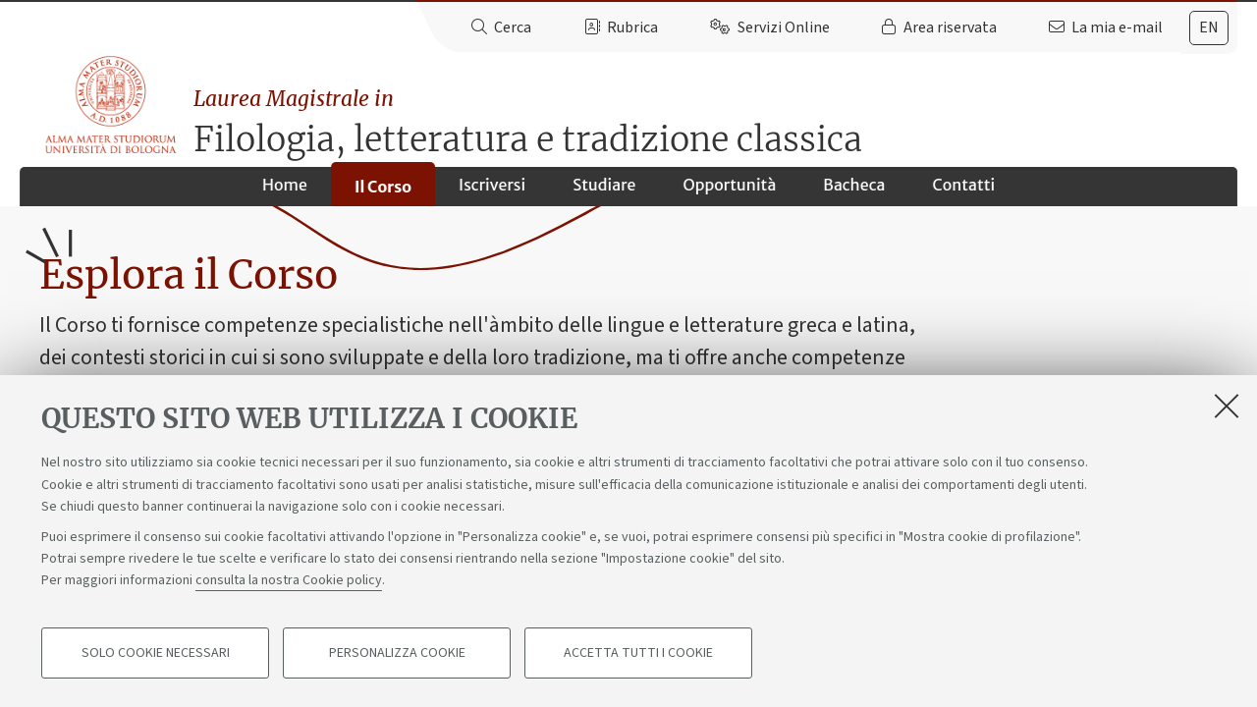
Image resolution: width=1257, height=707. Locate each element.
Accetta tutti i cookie (638, 654)
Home (284, 192)
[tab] (1209, 28)
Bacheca (854, 192)
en (1209, 27)
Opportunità (729, 192)
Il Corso (383, 193)
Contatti (963, 192)
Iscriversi (492, 192)
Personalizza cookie (397, 654)
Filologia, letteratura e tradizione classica (718, 113)
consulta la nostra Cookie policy (288, 581)
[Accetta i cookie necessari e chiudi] (1226, 406)
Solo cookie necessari (156, 654)
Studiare (604, 192)
